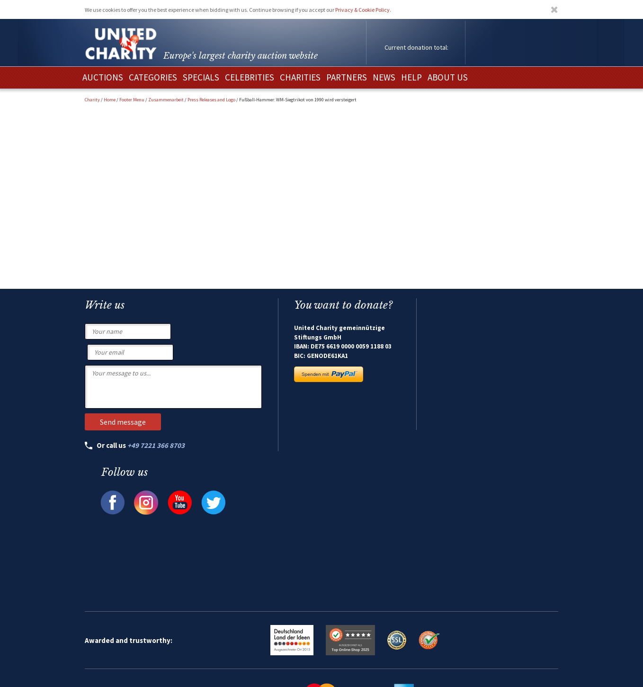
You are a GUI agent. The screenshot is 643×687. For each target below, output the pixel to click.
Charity (92, 100)
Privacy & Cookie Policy (362, 9)
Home (110, 100)
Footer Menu (131, 100)
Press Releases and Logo (211, 100)
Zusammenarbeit (166, 100)
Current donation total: (416, 47)
